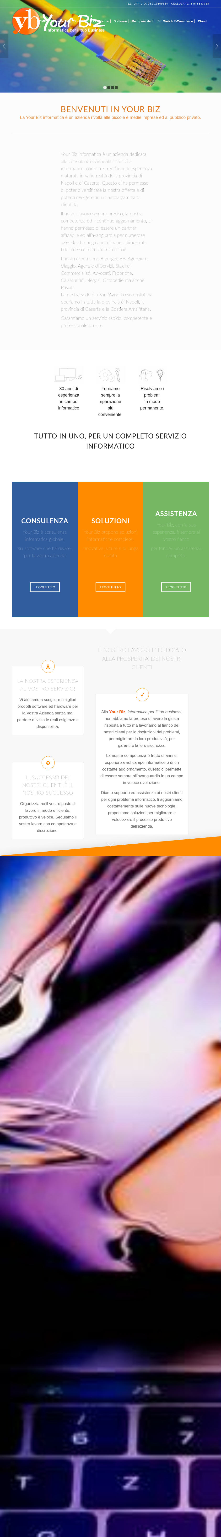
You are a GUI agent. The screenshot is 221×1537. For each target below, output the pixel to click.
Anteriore (4, 46)
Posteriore (217, 46)
